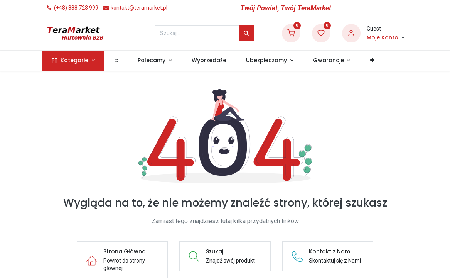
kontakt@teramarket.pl (135, 8)
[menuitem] (119, 61)
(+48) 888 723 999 (72, 8)
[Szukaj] (246, 33)
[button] (376, 61)
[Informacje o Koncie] (385, 38)
